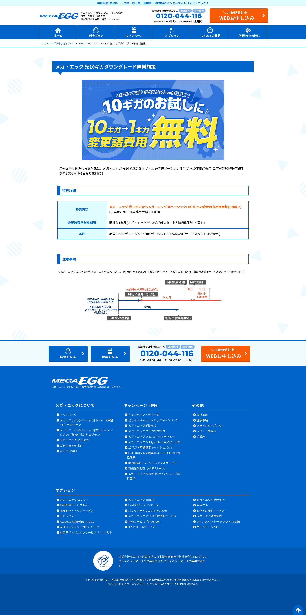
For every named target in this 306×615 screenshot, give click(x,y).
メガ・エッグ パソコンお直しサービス (152, 516)
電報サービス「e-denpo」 (145, 522)
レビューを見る (206, 431)
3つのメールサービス (141, 527)
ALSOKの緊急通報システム (77, 522)
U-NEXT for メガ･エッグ (143, 505)
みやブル (202, 505)
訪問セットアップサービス (77, 511)
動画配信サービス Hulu (74, 505)
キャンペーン (85, 43)
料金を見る (68, 357)
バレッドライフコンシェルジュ (147, 511)
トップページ (68, 415)
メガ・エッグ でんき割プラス (146, 431)
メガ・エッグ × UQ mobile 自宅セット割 (154, 442)
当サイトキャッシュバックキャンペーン (153, 420)
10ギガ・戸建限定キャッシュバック (150, 448)
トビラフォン (68, 516)
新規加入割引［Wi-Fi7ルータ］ (147, 468)
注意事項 (202, 420)
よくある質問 (68, 451)
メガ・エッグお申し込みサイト (58, 43)
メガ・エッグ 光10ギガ (74, 440)
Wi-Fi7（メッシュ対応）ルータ (79, 527)
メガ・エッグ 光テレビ (211, 500)
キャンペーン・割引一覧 (143, 415)
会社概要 (202, 415)
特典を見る (110, 357)
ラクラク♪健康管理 (209, 516)
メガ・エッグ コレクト (74, 500)
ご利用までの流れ (71, 446)
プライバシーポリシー (211, 426)
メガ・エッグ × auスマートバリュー (151, 437)
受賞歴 (201, 437)
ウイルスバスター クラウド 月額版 (218, 522)
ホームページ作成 (208, 527)
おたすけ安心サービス (211, 511)
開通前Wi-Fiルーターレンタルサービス (152, 463)
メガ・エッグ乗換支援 (142, 426)
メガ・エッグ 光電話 (141, 500)
